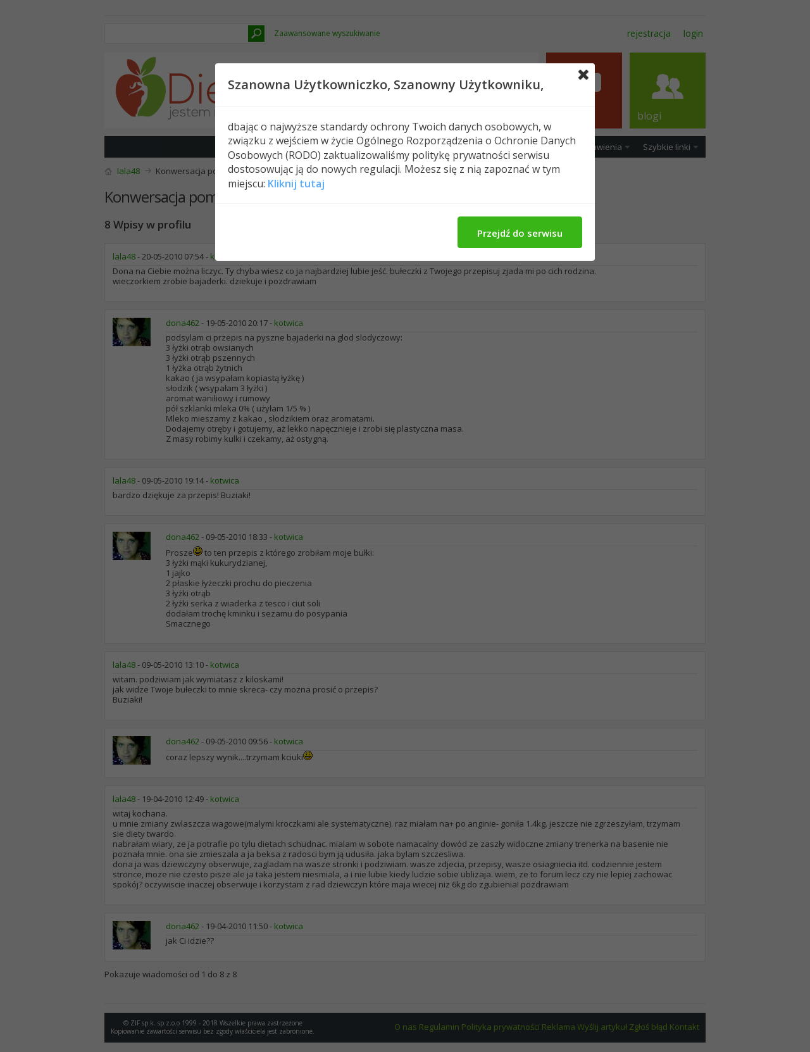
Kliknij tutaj (296, 184)
